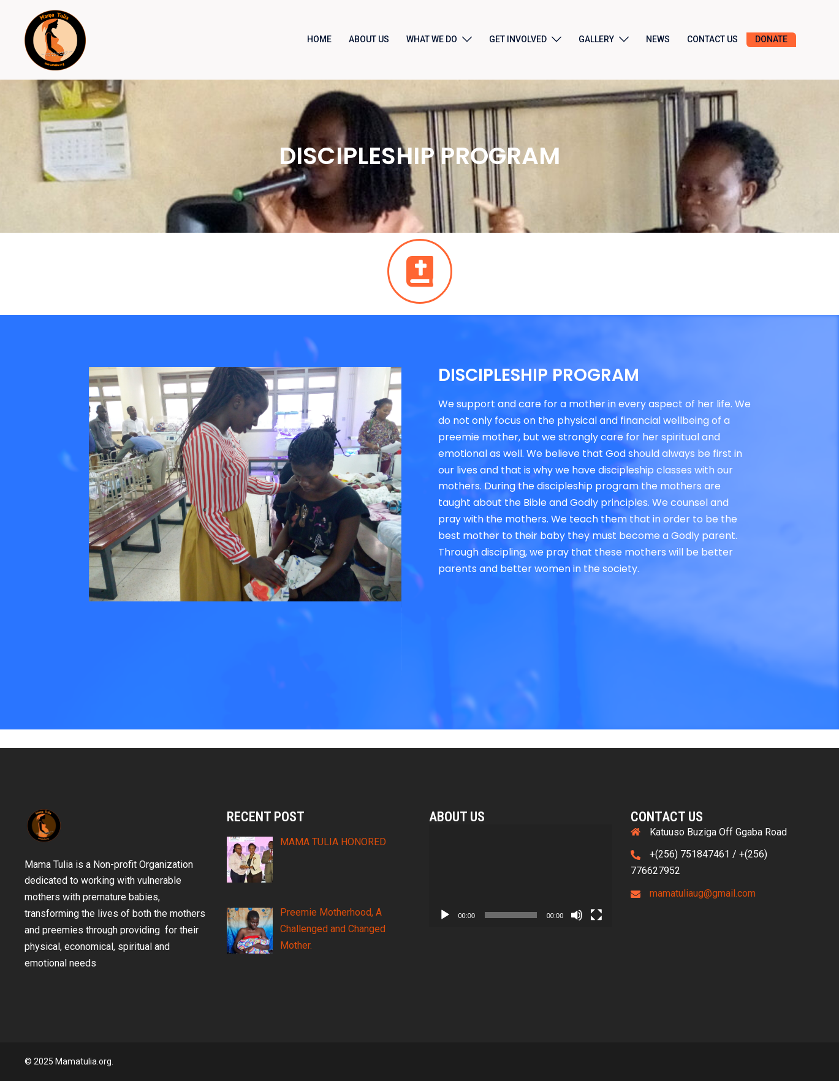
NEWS (658, 39)
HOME (319, 39)
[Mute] (577, 915)
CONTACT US (712, 39)
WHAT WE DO (431, 39)
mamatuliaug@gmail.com (703, 893)
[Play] (445, 915)
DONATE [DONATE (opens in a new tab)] (771, 39)
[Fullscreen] (596, 915)
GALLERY (596, 39)
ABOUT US (369, 39)
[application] (521, 876)
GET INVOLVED (518, 39)
